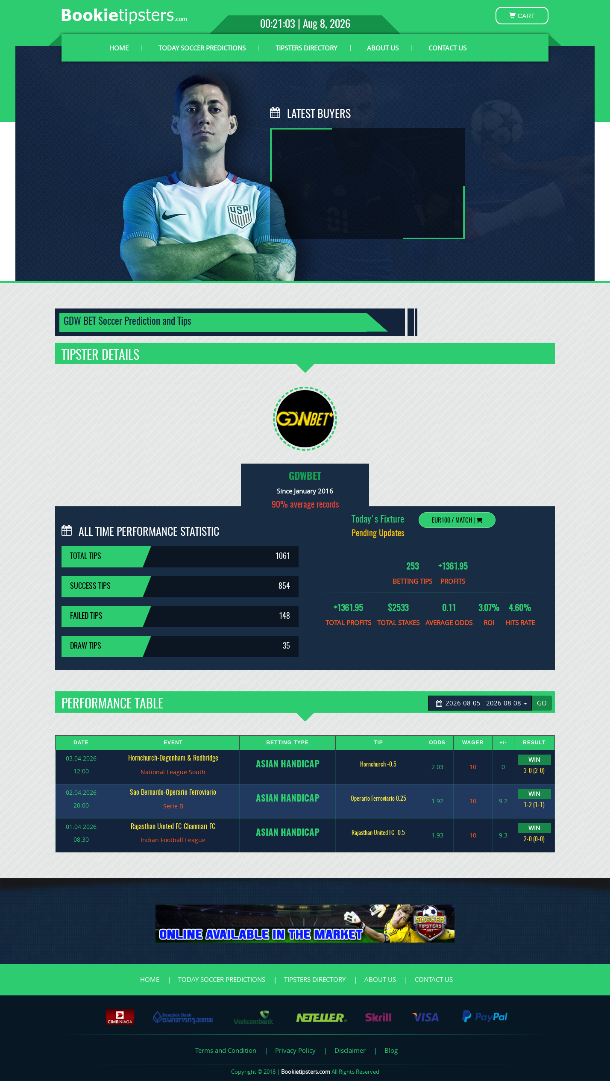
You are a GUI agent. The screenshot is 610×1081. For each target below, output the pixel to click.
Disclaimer (350, 1050)
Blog (391, 1050)
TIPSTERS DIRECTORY (306, 48)
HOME (119, 48)
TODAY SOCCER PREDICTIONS (202, 48)
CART (522, 15)
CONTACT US (447, 48)
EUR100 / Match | (457, 520)
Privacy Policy (295, 1050)
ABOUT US (383, 48)
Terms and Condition (225, 1050)
